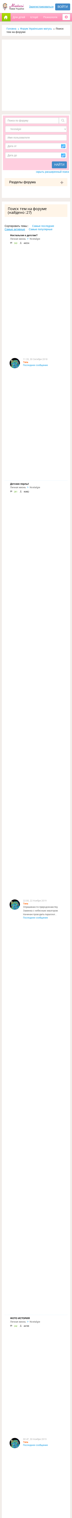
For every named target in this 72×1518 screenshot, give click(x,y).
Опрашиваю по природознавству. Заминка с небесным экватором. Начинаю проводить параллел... (40, 298)
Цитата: (27, 885)
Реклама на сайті (18, 1360)
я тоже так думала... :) (34, 971)
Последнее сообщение (35, 255)
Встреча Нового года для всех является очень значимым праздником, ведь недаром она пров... (43, 801)
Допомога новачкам (21, 1368)
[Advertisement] (34, 75)
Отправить (13, 1483)
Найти (59, 164)
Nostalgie (35, 238)
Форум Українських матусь (36, 28)
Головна (11, 28)
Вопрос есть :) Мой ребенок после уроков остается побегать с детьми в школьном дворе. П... (42, 599)
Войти (63, 6)
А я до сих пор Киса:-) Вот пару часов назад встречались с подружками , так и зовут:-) (43, 721)
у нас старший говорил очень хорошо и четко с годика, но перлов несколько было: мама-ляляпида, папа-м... (43, 377)
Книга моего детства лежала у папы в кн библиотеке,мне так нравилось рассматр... (43, 644)
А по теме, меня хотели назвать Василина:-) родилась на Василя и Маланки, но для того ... (41, 850)
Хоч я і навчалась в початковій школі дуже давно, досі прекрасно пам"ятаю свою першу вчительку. (43, 1292)
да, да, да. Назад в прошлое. (38, 679)
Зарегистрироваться (41, 6)
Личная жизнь (18, 238)
